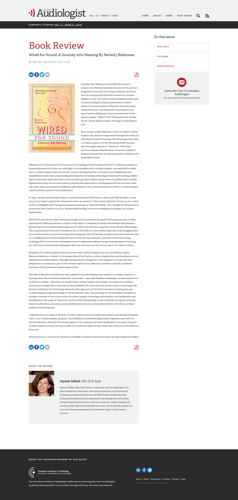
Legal (183, 479)
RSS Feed (207, 16)
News (169, 15)
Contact (166, 479)
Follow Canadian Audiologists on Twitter (149, 470)
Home (145, 15)
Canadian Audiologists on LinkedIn (138, 470)
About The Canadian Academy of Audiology (58, 459)
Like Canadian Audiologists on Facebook (144, 470)
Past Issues (184, 15)
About (157, 15)
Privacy (175, 479)
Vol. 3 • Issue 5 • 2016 (68, 25)
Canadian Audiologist (57, 14)
